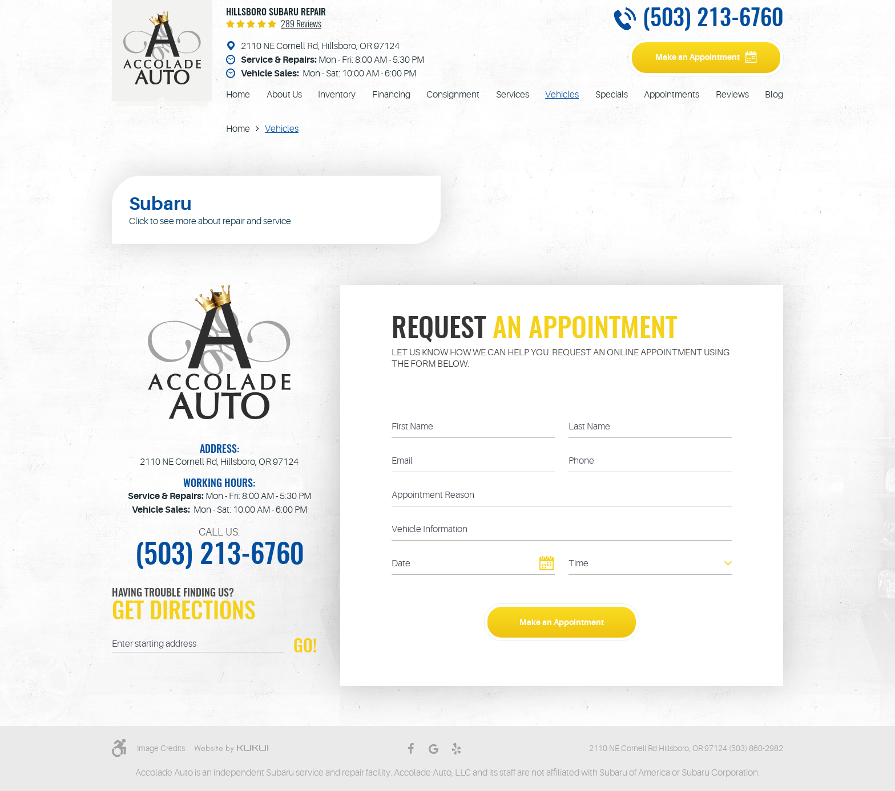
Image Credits (161, 748)
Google (433, 748)
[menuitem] (238, 94)
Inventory (337, 95)
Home (238, 95)
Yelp (456, 748)
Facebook (410, 748)
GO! (305, 646)
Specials (611, 95)
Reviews (732, 95)
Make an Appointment (697, 57)
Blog (774, 95)
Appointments (671, 95)
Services (512, 95)
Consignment (452, 95)
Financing (391, 95)
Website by (231, 749)
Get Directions (184, 612)
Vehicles (562, 95)
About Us (284, 95)
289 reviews (301, 24)
